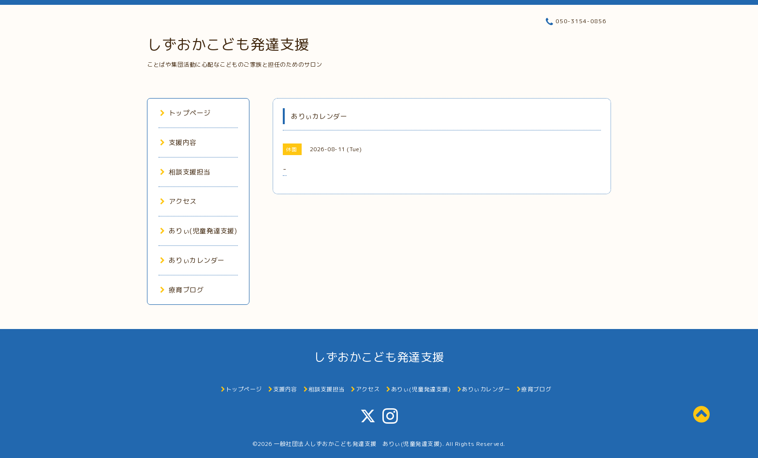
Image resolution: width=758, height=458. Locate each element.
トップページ (185, 112)
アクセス (178, 201)
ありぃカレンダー (192, 260)
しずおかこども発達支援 (228, 44)
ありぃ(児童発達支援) (198, 230)
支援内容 (178, 142)
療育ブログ (182, 289)
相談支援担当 (185, 171)
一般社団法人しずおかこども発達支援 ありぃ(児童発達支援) (358, 444)
